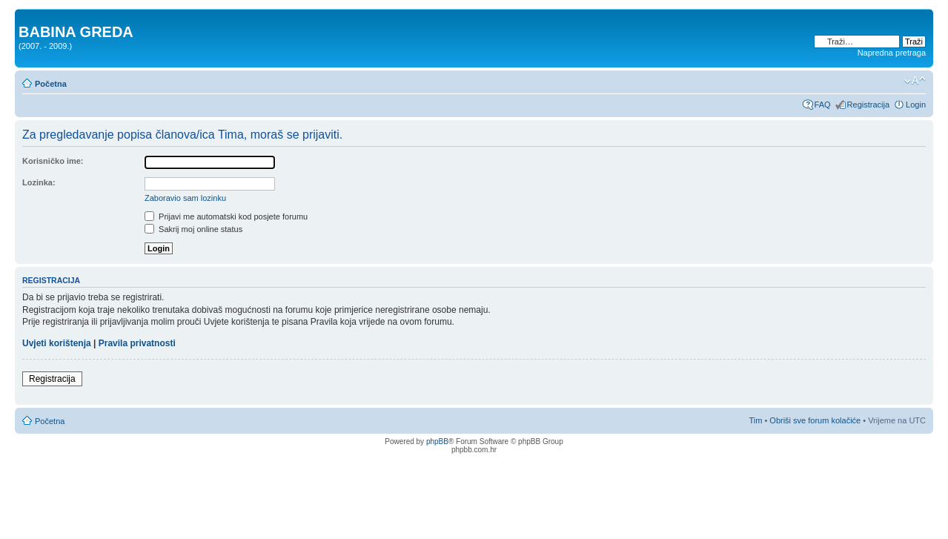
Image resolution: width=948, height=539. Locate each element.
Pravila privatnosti (137, 343)
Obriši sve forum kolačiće (815, 420)
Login (916, 104)
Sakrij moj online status (193, 229)
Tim (755, 420)
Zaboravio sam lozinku (185, 198)
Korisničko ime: (53, 160)
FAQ (823, 104)
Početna (51, 83)
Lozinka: (39, 182)
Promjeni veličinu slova (915, 80)
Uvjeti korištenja (56, 343)
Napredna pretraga (892, 52)
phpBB (437, 441)
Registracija (868, 104)
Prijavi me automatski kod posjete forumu (226, 216)
